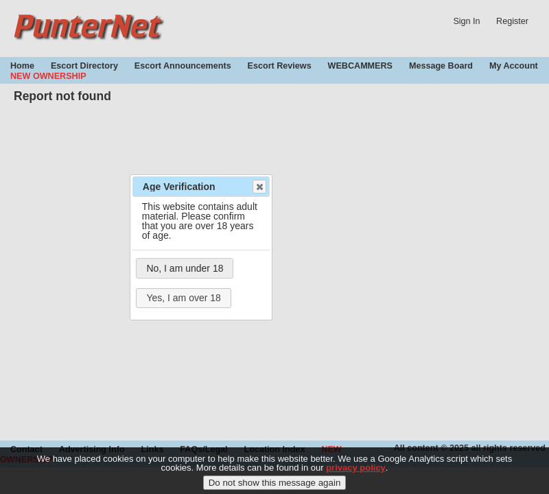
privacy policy (356, 472)
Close (259, 186)
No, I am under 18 (184, 268)
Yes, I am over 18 (183, 297)
